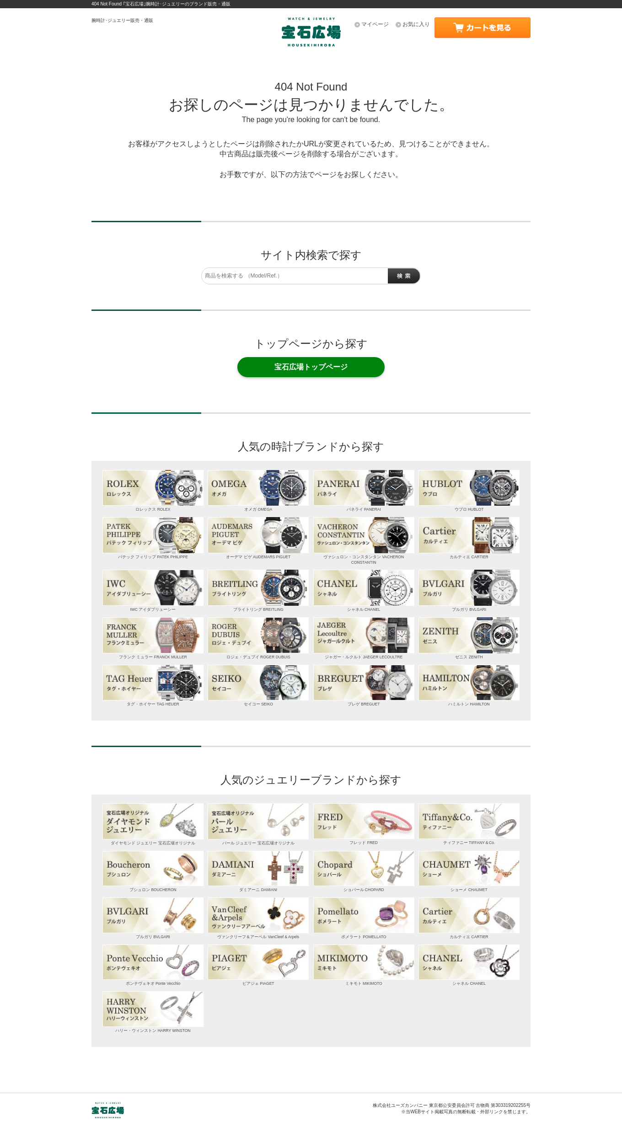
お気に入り (416, 24)
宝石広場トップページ (311, 367)
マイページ (375, 24)
